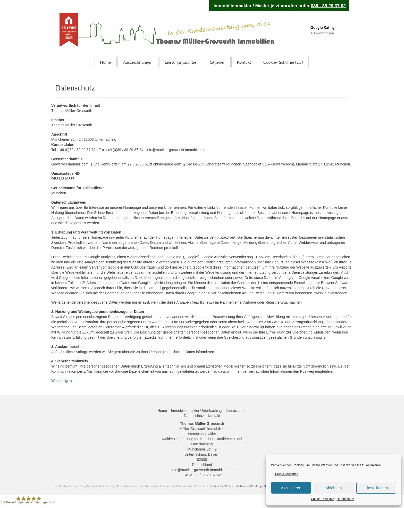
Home (162, 411)
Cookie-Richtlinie (322, 499)
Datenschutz (345, 499)
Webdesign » (61, 381)
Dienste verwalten (286, 474)
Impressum (234, 411)
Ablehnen (333, 488)
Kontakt (214, 416)
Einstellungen (376, 488)
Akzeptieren (291, 488)
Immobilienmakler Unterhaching (196, 411)
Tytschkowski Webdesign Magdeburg (255, 486)
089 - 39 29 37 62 (328, 5)
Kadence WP (221, 486)
